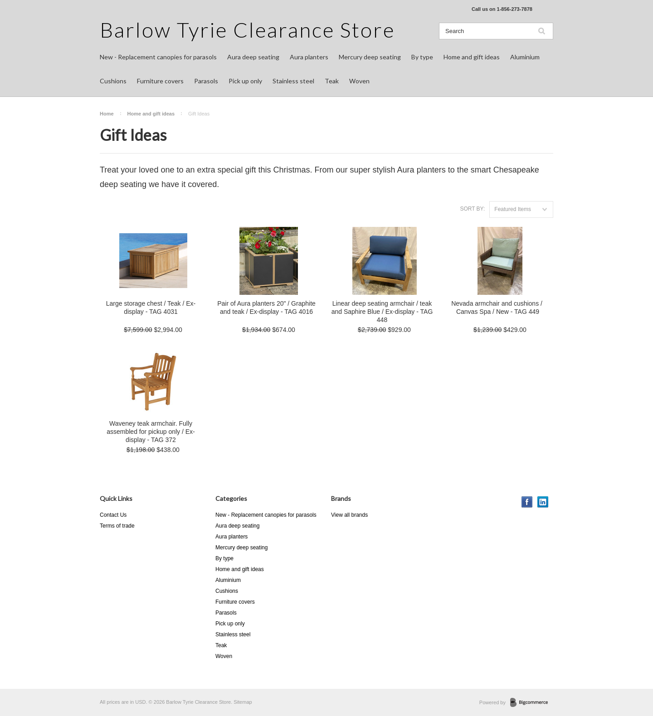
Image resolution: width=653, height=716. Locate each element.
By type (422, 57)
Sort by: (472, 209)
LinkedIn (543, 502)
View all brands (349, 515)
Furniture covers (160, 81)
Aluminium (525, 57)
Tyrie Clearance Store (247, 29)
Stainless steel (293, 81)
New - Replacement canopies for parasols (158, 57)
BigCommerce (531, 703)
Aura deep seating (253, 57)
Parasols (206, 81)
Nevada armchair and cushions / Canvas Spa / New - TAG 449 (497, 307)
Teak (332, 81)
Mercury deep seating (370, 57)
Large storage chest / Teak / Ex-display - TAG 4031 (150, 307)
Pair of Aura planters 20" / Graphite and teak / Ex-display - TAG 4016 (266, 307)
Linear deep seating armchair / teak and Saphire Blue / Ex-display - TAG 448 (382, 311)
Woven (359, 81)
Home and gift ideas (471, 57)
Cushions (113, 81)
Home (107, 113)
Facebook (527, 502)
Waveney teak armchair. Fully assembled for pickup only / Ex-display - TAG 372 (151, 431)
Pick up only (245, 81)
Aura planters (309, 57)
